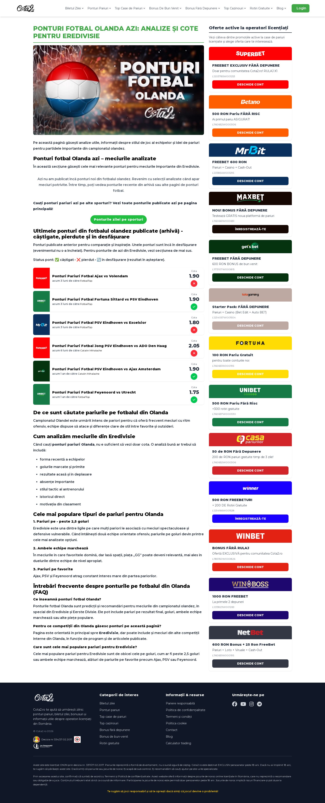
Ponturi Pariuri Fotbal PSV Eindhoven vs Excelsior (99, 323)
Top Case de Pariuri (130, 8)
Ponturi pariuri (109, 710)
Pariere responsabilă (180, 703)
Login (301, 8)
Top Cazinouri (235, 8)
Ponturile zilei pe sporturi (118, 219)
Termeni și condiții (179, 717)
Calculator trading (178, 743)
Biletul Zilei (74, 8)
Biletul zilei (107, 703)
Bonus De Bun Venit (165, 8)
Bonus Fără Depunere (203, 8)
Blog (281, 8)
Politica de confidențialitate (185, 710)
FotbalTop (86, 280)
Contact (171, 730)
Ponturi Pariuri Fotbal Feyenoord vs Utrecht (94, 392)
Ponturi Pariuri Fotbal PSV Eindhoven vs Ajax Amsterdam (106, 369)
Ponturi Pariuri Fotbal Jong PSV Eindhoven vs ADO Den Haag (109, 346)
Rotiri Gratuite (261, 8)
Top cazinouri (108, 723)
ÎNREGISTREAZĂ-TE (250, 229)
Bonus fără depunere (114, 730)
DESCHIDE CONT (250, 84)
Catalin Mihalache (91, 350)
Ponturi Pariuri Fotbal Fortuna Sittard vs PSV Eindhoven (105, 299)
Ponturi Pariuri (99, 8)
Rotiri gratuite (109, 743)
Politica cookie (176, 723)
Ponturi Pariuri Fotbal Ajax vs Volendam (90, 276)
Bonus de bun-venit (113, 736)
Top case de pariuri (112, 717)
